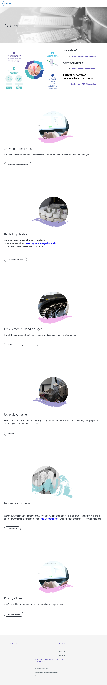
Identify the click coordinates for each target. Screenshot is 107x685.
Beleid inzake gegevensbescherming (46, 672)
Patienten (62, 655)
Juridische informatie (41, 668)
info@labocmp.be (49, 519)
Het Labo (62, 652)
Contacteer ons (12, 529)
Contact (14, 644)
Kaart (62, 644)
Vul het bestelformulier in (15, 259)
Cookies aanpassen (41, 676)
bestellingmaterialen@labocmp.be (41, 243)
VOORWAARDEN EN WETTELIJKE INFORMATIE (49, 660)
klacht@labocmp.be (14, 614)
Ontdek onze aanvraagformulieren (18, 164)
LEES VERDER (12, 433)
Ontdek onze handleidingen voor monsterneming (23, 345)
